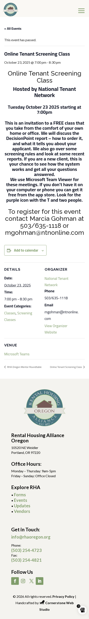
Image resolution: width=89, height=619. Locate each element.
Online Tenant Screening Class (66, 366)
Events (20, 500)
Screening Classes (18, 316)
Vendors (22, 511)
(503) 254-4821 (26, 560)
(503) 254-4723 (26, 550)
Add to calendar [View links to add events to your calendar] (26, 250)
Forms (20, 494)
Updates (22, 505)
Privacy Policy (63, 596)
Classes (10, 313)
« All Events (12, 28)
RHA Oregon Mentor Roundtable (24, 366)
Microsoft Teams (16, 354)
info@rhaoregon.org (31, 536)
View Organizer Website (56, 329)
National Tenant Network (56, 281)
